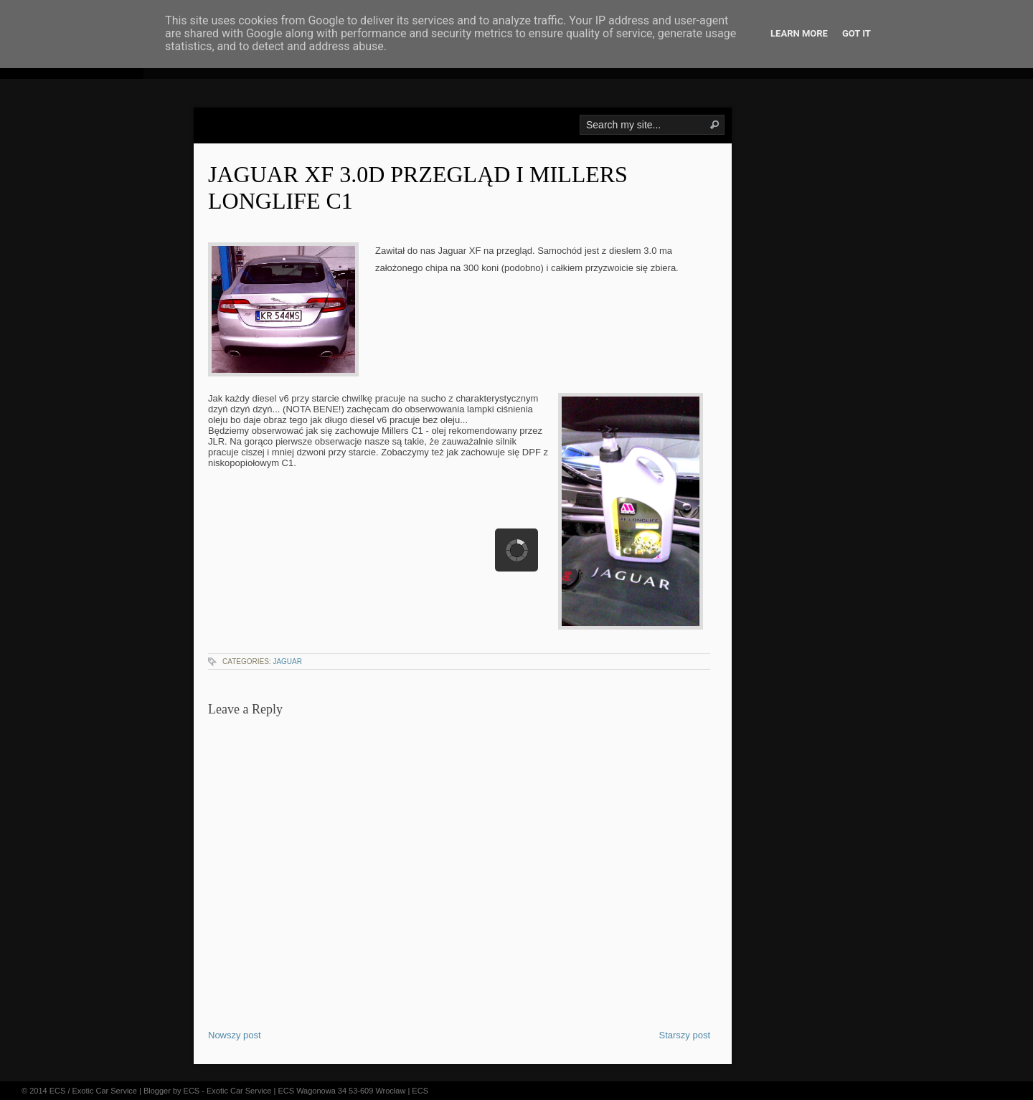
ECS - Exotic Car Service (228, 1090)
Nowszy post (234, 1035)
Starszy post (684, 1035)
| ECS (417, 1090)
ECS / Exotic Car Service (93, 1090)
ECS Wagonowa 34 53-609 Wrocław (341, 1090)
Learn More (799, 33)
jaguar (287, 661)
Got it (856, 33)
